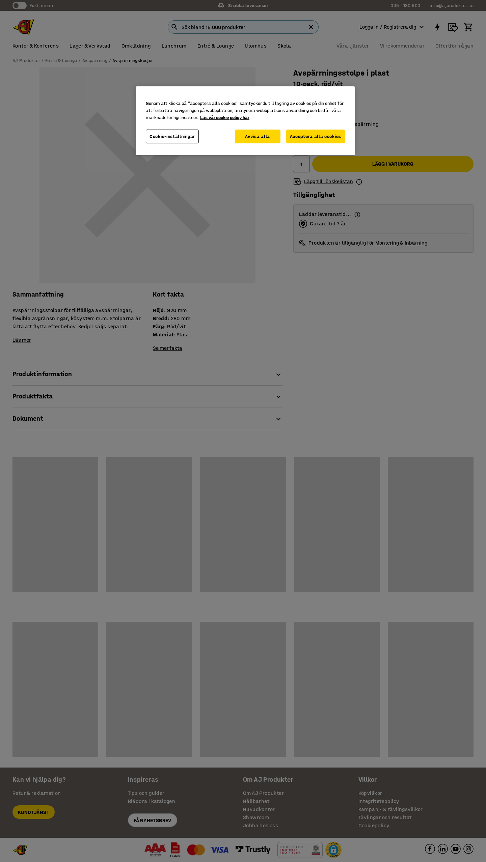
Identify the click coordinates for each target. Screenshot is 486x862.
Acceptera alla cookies (315, 136)
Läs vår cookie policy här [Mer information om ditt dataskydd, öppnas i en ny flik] (224, 117)
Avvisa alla (257, 136)
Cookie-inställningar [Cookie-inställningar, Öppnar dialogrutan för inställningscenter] (172, 136)
